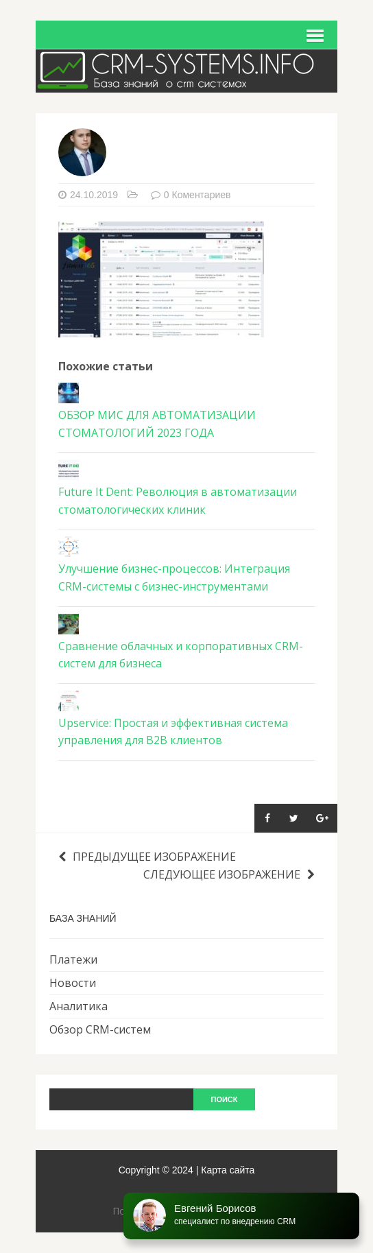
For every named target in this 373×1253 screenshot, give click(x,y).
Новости (72, 982)
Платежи (73, 959)
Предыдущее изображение (147, 856)
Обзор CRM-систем (100, 1029)
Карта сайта (227, 1170)
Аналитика (78, 1006)
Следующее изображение (229, 874)
